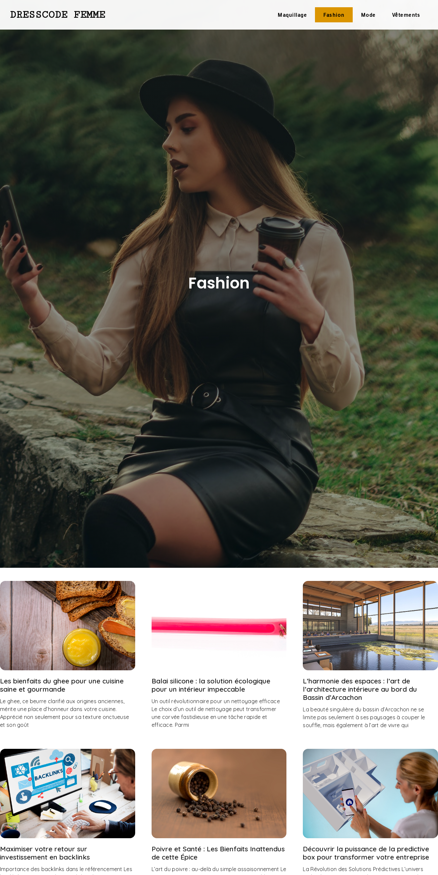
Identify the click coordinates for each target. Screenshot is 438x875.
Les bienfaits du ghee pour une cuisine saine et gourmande (62, 685)
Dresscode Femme (57, 15)
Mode (368, 14)
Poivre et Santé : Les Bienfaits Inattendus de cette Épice (218, 852)
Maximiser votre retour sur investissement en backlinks (45, 852)
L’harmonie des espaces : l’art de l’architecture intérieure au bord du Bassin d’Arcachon (360, 689)
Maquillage (292, 14)
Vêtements (406, 14)
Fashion (333, 14)
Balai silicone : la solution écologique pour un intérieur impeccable (211, 685)
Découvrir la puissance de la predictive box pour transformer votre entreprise (366, 852)
